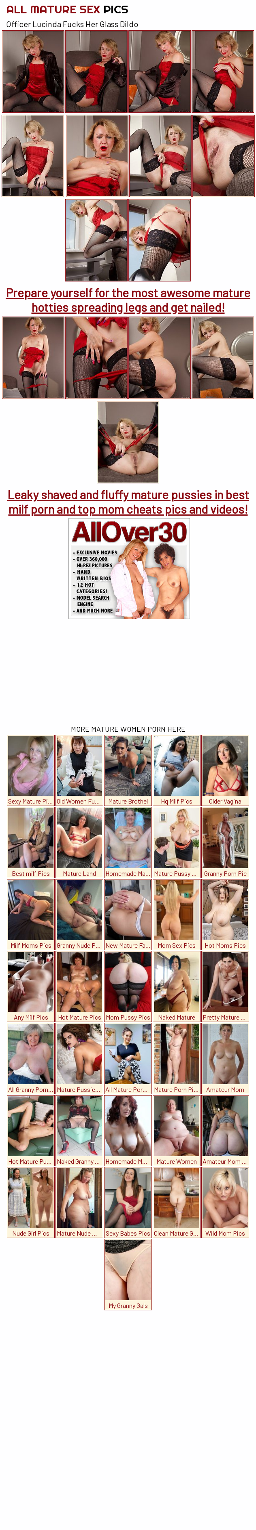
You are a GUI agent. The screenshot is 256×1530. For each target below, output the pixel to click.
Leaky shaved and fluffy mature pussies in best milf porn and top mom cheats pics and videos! (128, 501)
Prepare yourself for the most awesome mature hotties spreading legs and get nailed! (128, 299)
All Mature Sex (67, 9)
